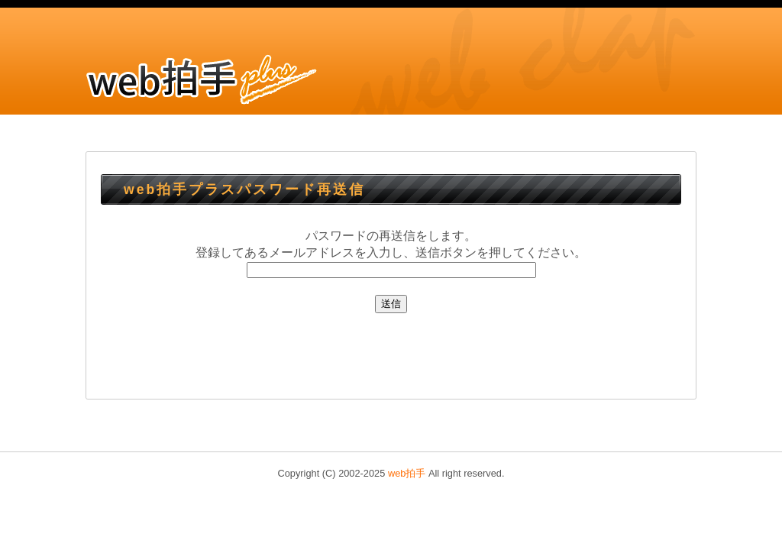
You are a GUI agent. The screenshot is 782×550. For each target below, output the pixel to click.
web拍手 (406, 473)
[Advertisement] (391, 354)
